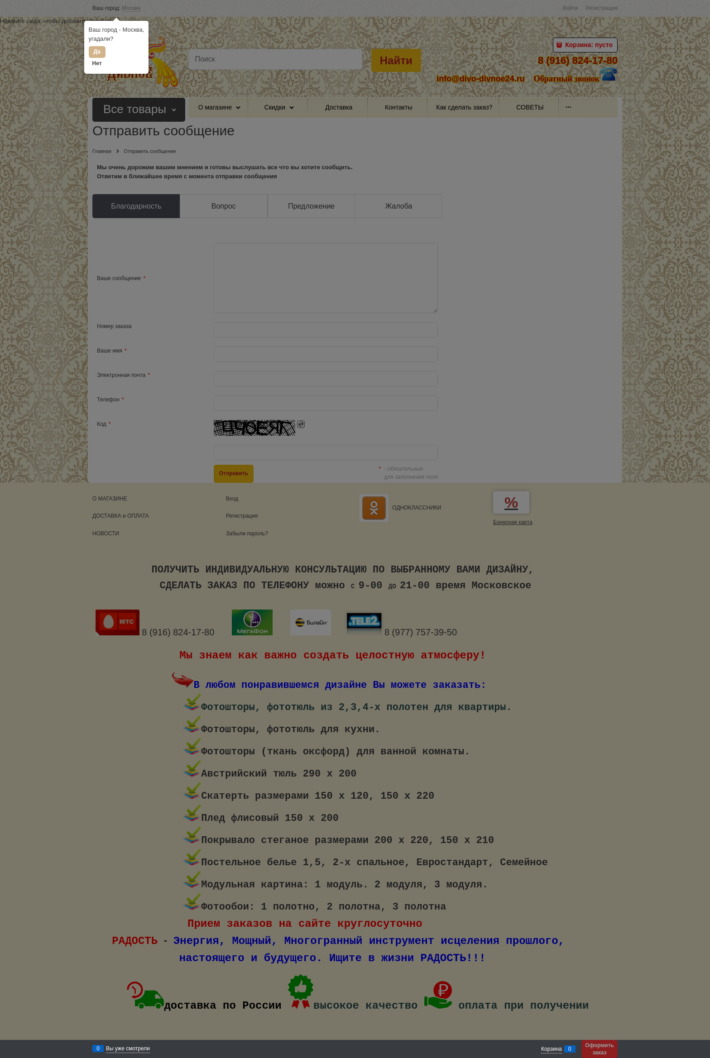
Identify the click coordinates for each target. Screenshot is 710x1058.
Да (96, 51)
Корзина (551, 1049)
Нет (97, 63)
